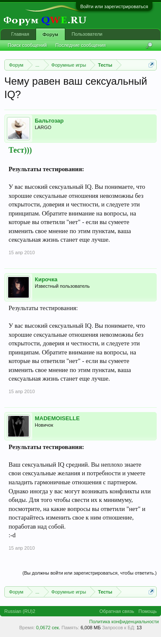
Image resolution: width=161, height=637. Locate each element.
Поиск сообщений (27, 45)
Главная (20, 34)
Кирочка (46, 279)
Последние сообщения (80, 45)
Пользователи (87, 34)
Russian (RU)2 (19, 611)
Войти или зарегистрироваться (114, 6)
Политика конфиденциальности (124, 621)
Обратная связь (116, 611)
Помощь (148, 611)
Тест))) (20, 150)
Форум (50, 34)
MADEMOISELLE (57, 418)
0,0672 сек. (48, 627)
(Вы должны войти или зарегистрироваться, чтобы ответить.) (89, 572)
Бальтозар (49, 120)
